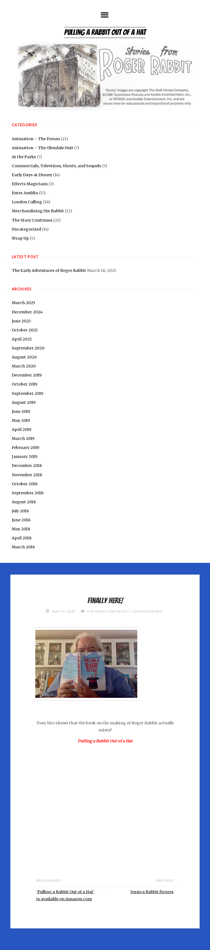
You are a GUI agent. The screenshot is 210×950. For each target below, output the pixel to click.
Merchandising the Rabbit (38, 210)
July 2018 (20, 510)
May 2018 (21, 529)
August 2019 (24, 402)
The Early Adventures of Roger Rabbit (49, 270)
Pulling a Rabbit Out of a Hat (105, 32)
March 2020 (24, 366)
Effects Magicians (30, 183)
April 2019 (21, 429)
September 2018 (27, 492)
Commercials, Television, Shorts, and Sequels (56, 165)
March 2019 (23, 438)
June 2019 (21, 411)
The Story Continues (32, 220)
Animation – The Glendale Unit (42, 147)
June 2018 (21, 519)
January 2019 (24, 456)
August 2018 (24, 501)
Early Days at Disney (32, 174)
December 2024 (27, 312)
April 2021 (22, 339)
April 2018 (21, 538)
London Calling (27, 201)
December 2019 (27, 375)
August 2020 (24, 357)
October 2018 (24, 483)
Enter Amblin (25, 192)
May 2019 (21, 420)
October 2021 (25, 330)
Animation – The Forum (36, 138)
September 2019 (27, 393)
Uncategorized (26, 229)
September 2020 (28, 348)
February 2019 (25, 447)
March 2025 (23, 302)
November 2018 (27, 474)
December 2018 (27, 465)
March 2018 (23, 547)
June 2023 (21, 321)
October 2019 (24, 384)
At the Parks (24, 156)
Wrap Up (20, 238)
